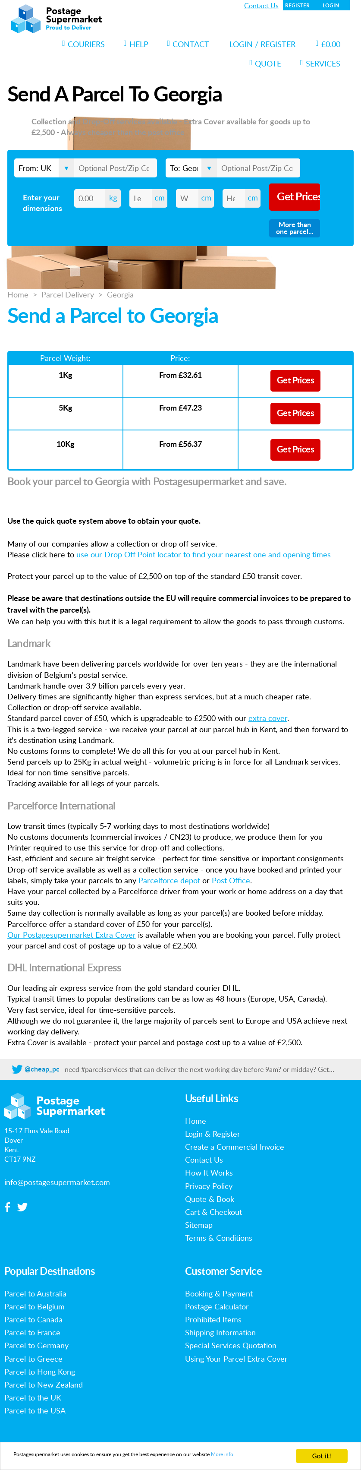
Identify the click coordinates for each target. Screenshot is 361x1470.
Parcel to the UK (32, 1397)
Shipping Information (220, 1332)
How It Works (209, 1172)
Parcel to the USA (35, 1410)
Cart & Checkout (213, 1212)
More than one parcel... (295, 228)
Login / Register (262, 44)
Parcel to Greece (33, 1358)
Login (331, 5)
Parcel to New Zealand (43, 1384)
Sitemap (199, 1225)
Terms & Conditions (218, 1238)
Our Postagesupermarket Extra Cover (71, 934)
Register (297, 5)
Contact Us (261, 5)
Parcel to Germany (36, 1345)
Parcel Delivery (67, 294)
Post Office (231, 880)
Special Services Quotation (230, 1345)
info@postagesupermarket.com (57, 1182)
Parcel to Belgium (34, 1306)
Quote (266, 63)
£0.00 (328, 44)
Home (17, 294)
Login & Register (212, 1134)
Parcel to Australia (35, 1293)
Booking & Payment (219, 1293)
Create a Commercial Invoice (234, 1146)
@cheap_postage (50, 1069)
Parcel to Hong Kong (39, 1371)
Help (136, 44)
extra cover (267, 718)
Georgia (120, 294)
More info (29, 1460)
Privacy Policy (208, 1186)
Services (320, 63)
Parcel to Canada (33, 1319)
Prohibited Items (213, 1319)
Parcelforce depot (169, 880)
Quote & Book (209, 1199)
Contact (188, 44)
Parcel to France (32, 1332)
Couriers (83, 44)
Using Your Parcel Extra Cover (236, 1358)
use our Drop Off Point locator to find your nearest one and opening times (203, 554)
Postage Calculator (217, 1306)
